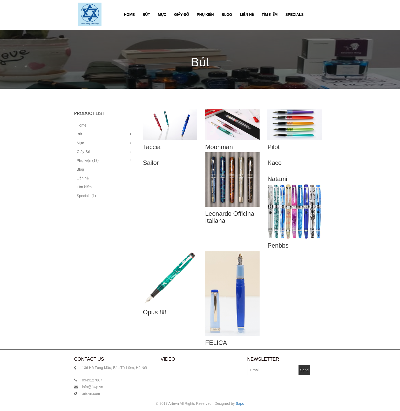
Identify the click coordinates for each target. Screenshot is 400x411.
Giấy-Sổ (181, 14)
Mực (162, 14)
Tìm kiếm (270, 14)
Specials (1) (86, 196)
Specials (295, 14)
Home (129, 14)
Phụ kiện (205, 14)
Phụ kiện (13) (88, 160)
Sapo (240, 403)
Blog (227, 14)
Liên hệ (247, 14)
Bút (146, 14)
